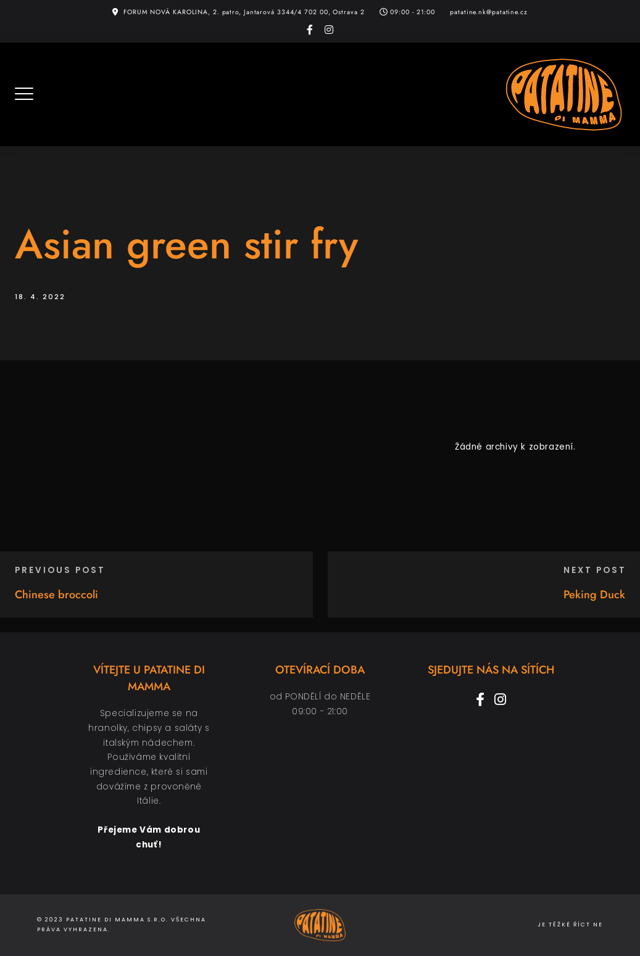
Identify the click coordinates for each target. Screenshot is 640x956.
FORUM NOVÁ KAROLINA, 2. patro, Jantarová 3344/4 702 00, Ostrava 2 (244, 12)
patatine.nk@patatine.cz (489, 12)
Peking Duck (594, 595)
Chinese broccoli (56, 595)
